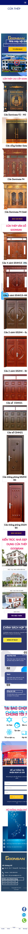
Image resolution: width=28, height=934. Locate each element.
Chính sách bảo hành (9, 883)
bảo (11, 881)
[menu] (25, 2)
